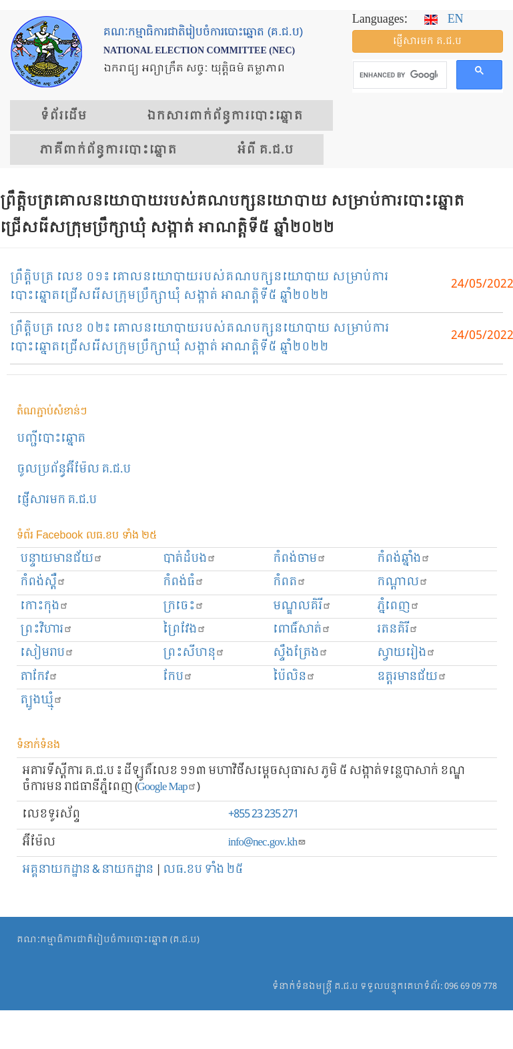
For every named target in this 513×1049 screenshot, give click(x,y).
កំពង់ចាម (299, 559)
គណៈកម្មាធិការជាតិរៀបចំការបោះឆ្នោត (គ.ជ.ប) (108, 940)
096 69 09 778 (470, 986)
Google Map (167, 787)
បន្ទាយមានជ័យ (61, 559)
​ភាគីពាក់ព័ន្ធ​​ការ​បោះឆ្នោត (108, 150)
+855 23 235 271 (263, 814)
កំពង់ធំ (183, 582)
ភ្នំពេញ (398, 606)
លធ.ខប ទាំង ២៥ (203, 870)
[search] (399, 75)
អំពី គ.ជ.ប (265, 150)
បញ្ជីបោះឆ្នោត (51, 438)
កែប (178, 677)
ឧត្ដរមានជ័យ (412, 677)
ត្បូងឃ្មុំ (41, 700)
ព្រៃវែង (184, 629)
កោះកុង (44, 606)
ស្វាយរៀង (406, 653)
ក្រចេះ (183, 606)
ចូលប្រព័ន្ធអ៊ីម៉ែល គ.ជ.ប (74, 469)
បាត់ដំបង (189, 559)
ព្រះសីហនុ (194, 653)
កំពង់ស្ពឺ (43, 582)
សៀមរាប (47, 653)
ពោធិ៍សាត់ (302, 629)
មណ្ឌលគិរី (302, 606)
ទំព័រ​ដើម (63, 116)
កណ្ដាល (402, 582)
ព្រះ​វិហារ (46, 629)
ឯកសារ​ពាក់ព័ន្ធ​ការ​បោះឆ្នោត (225, 116)
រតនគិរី (397, 629)
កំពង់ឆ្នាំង (403, 559)
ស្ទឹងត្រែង (300, 653)
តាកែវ (39, 677)
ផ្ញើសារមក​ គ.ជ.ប (57, 500)
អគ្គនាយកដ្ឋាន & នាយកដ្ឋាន (87, 870)
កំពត (289, 582)
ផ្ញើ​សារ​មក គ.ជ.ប (427, 41)
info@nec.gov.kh (267, 842)
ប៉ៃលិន (294, 677)
